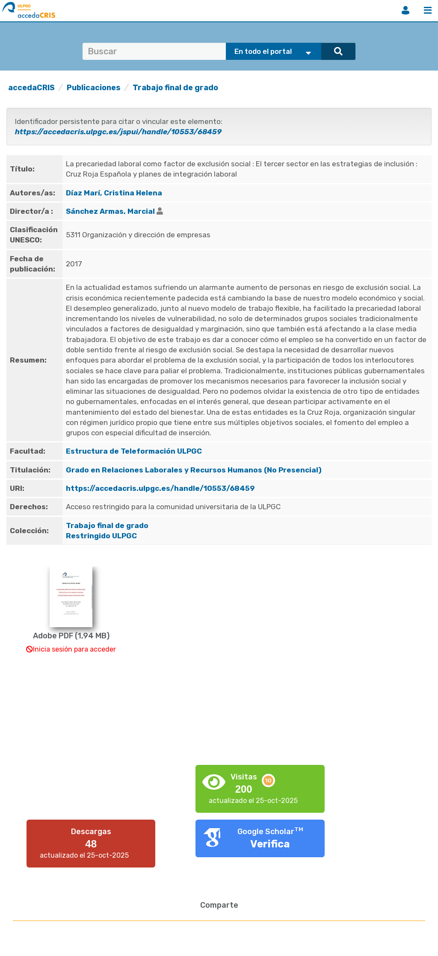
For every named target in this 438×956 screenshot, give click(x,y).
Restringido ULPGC (101, 535)
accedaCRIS (31, 87)
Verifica (270, 844)
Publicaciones (94, 87)
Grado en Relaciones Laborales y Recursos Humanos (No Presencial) (194, 470)
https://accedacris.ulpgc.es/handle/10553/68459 (160, 488)
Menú (428, 10)
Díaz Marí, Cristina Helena (114, 193)
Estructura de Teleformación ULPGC (134, 451)
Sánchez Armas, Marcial (110, 211)
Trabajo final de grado (175, 87)
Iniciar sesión (405, 10)
